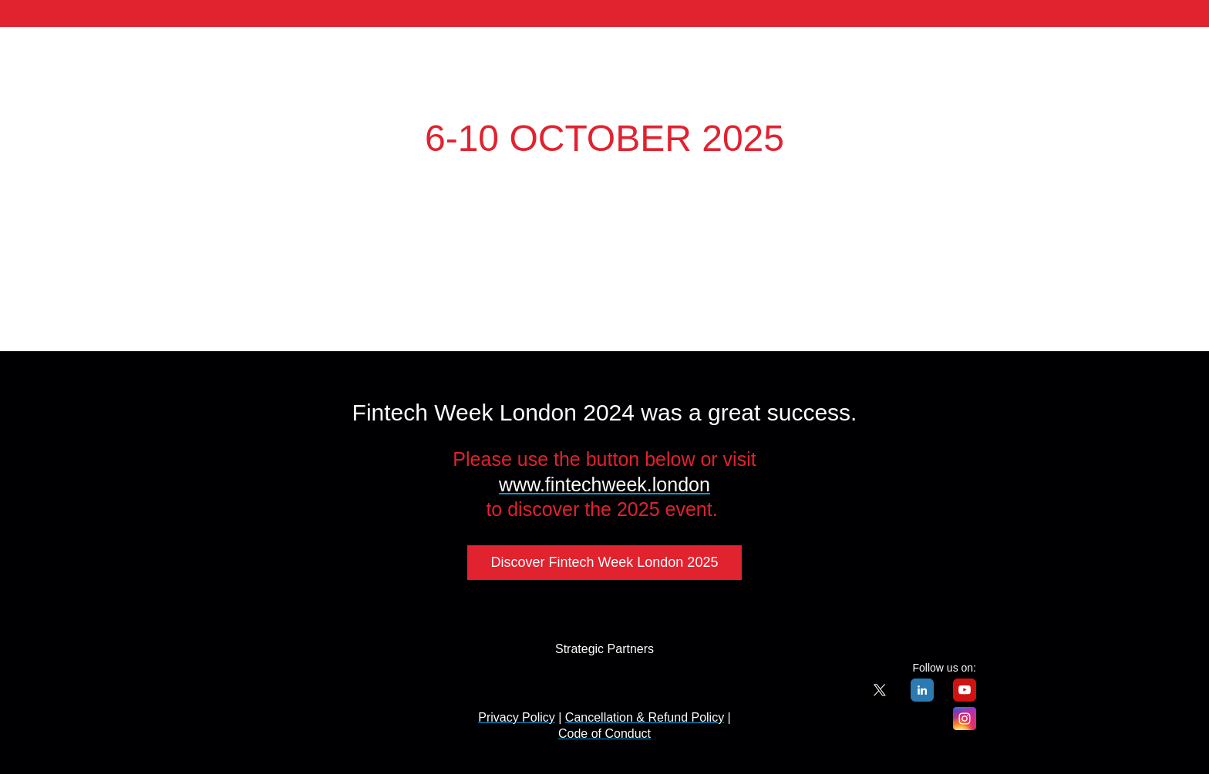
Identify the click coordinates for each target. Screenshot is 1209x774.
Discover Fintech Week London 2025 (605, 562)
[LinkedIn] (922, 697)
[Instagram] (964, 725)
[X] (879, 697)
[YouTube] (964, 697)
